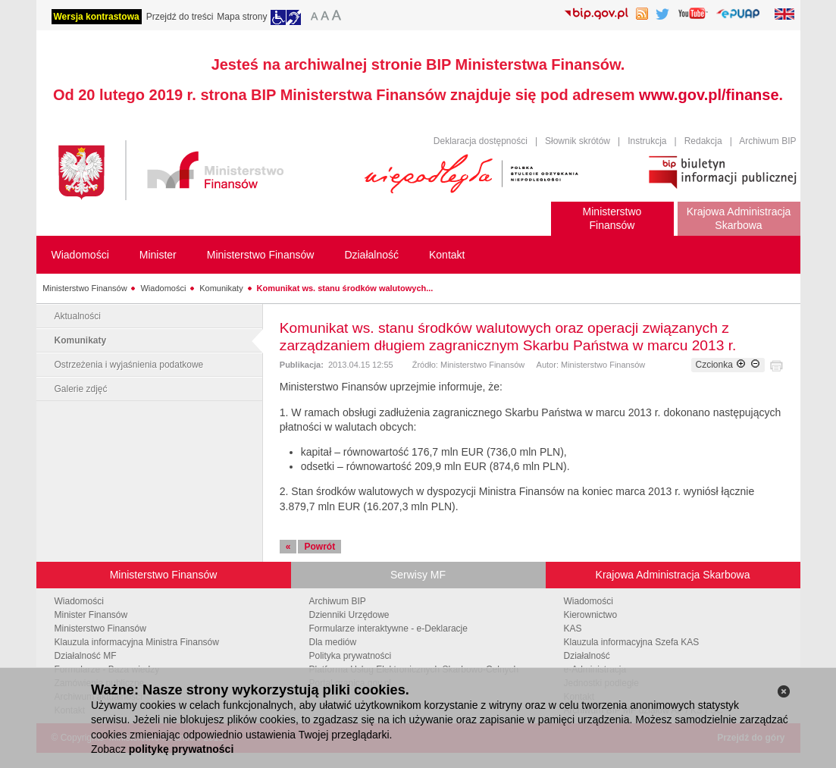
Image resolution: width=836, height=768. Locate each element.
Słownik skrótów (577, 141)
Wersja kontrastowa (96, 16)
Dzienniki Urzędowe (349, 615)
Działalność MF (86, 655)
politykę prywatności (181, 749)
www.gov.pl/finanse (708, 94)
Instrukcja (647, 141)
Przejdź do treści (180, 16)
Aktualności (78, 316)
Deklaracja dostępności (481, 141)
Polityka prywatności (350, 655)
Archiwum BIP (767, 141)
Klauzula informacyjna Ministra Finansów (137, 642)
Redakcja (703, 141)
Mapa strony (242, 16)
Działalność (587, 655)
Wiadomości (163, 288)
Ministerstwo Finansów (84, 288)
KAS (573, 628)
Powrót (319, 546)
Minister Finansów (91, 615)
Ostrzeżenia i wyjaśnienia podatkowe (129, 364)
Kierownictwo (591, 615)
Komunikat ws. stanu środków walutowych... (345, 288)
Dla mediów (333, 642)
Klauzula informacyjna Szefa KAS (632, 642)
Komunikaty (221, 288)
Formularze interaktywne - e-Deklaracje (388, 628)
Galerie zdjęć (81, 389)
